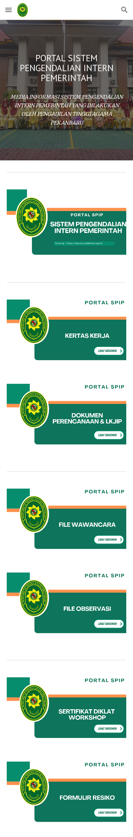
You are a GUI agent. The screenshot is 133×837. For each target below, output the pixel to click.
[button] (8, 9)
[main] (67, 68)
